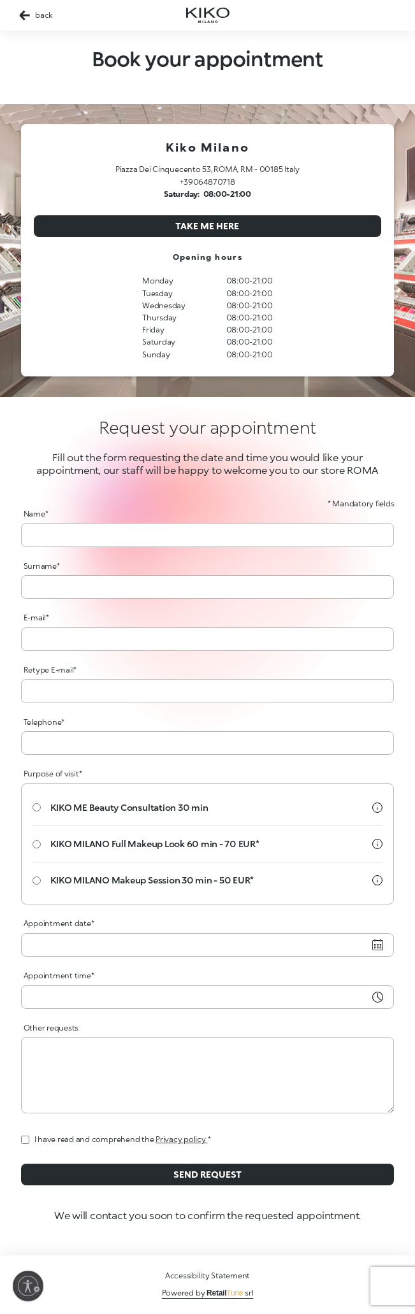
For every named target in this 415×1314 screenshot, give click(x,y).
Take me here (207, 225)
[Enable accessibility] (28, 1286)
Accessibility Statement (207, 1275)
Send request (207, 1174)
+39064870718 (207, 182)
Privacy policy (181, 1139)
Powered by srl (208, 1292)
